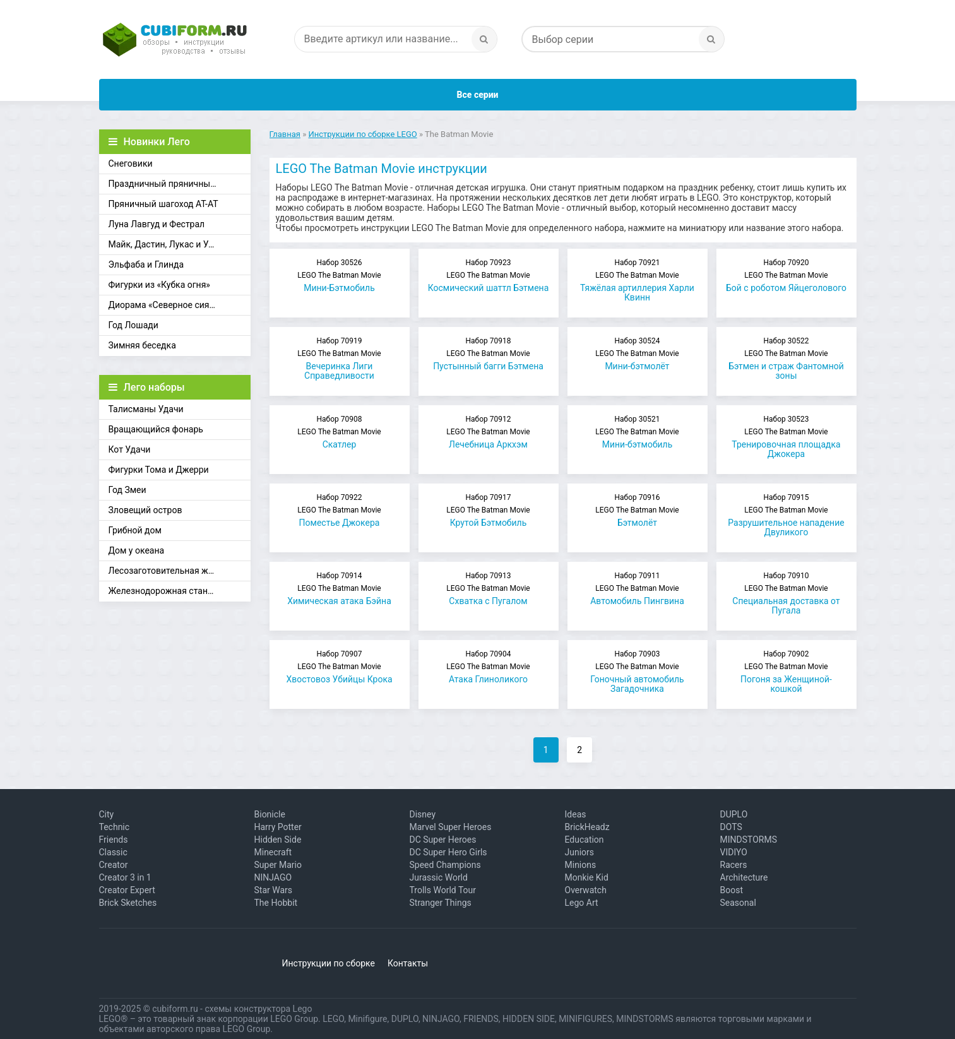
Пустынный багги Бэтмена (488, 353)
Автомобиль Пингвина (637, 588)
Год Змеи (127, 490)
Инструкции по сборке (328, 963)
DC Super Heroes (443, 839)
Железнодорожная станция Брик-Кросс (180, 591)
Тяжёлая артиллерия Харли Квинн (637, 280)
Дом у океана (137, 550)
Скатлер (339, 432)
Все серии (478, 95)
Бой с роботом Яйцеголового (786, 275)
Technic (114, 827)
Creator (113, 865)
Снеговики (131, 163)
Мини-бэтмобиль (637, 432)
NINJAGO (273, 877)
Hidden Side (278, 839)
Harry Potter (278, 827)
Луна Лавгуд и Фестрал (157, 224)
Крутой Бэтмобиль (488, 510)
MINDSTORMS (748, 839)
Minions (580, 865)
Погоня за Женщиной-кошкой (786, 672)
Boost (732, 890)
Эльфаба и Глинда (146, 264)
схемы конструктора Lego (258, 1009)
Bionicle (269, 814)
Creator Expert (127, 890)
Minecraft (273, 852)
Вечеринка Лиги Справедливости (339, 358)
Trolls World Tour (443, 890)
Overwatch (586, 890)
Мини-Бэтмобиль (339, 275)
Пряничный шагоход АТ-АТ (163, 204)
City (106, 814)
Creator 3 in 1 (125, 877)
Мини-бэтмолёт (637, 353)
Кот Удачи (130, 449)
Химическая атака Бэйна (339, 588)
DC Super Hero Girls (448, 852)
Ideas (575, 814)
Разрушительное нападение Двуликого (786, 515)
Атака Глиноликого (488, 667)
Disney (423, 814)
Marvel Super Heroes (451, 827)
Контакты (408, 963)
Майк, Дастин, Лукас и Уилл (166, 244)
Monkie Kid (586, 877)
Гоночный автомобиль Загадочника (637, 672)
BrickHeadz (587, 827)
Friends (113, 839)
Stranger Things (441, 903)
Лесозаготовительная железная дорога (180, 571)
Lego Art (581, 903)
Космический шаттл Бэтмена (488, 275)
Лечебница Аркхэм (488, 432)
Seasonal (738, 903)
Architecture (744, 877)
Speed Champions (445, 865)
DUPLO (734, 814)
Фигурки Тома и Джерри (159, 470)
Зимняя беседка (142, 345)
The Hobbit (276, 903)
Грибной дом (135, 530)
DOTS (731, 827)
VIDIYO (733, 852)
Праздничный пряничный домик (177, 184)
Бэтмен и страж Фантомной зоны (786, 358)
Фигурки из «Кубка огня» (159, 285)
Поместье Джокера (339, 510)
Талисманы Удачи (146, 409)
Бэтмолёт (637, 510)
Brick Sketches (128, 903)
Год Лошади (133, 325)
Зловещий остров (145, 510)
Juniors (580, 852)
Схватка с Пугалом (488, 588)
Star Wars (273, 890)
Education (584, 839)
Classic (113, 852)
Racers (733, 865)
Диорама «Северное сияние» (168, 305)
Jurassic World (439, 877)
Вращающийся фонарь (156, 429)
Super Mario (278, 865)
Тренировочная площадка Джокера (786, 437)
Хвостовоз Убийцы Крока (339, 667)
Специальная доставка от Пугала (786, 593)
